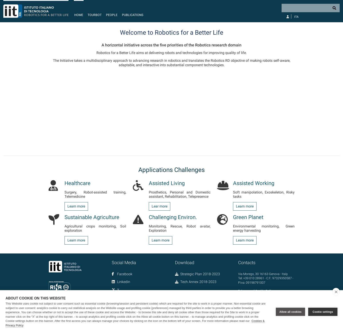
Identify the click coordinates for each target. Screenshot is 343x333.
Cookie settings (323, 311)
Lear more (159, 206)
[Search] (311, 8)
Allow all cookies (290, 311)
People (112, 15)
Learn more (76, 206)
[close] (336, 291)
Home (78, 15)
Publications (132, 15)
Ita (296, 16)
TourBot (95, 15)
